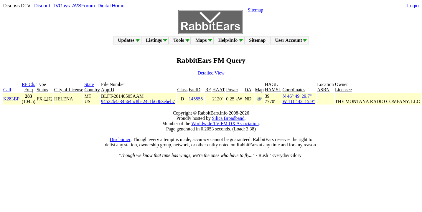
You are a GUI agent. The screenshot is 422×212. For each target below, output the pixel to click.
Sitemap (255, 9)
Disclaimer (120, 139)
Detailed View (211, 72)
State (89, 84)
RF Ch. (28, 84)
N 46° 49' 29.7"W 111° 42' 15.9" (299, 99)
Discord (42, 5)
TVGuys (61, 5)
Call (7, 89)
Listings (154, 40)
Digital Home (111, 5)
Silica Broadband (228, 118)
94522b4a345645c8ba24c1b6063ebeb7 (138, 101)
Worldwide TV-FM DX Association (225, 123)
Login (413, 5)
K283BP (11, 98)
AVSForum (83, 5)
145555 (196, 98)
